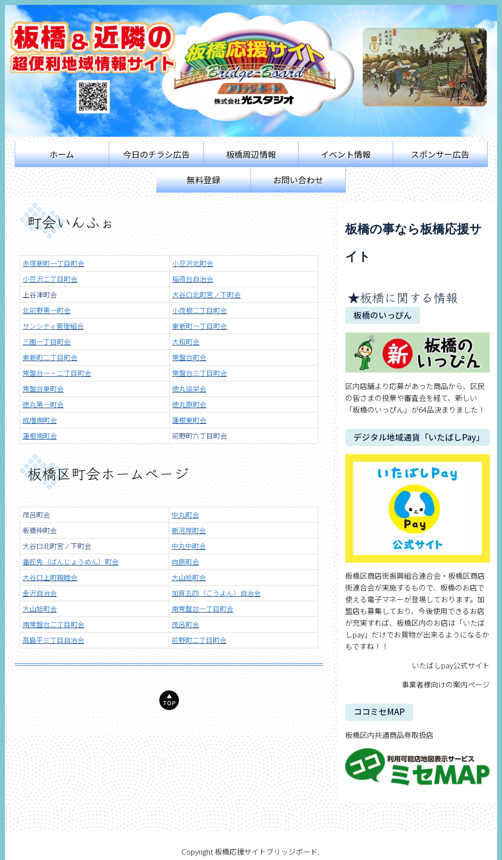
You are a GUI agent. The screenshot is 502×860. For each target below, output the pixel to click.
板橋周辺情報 (251, 154)
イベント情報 (346, 154)
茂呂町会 (36, 514)
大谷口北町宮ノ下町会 (57, 546)
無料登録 (203, 179)
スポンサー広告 (440, 154)
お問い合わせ (298, 179)
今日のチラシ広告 (156, 154)
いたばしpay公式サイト (451, 665)
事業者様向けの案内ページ (446, 684)
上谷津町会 (40, 294)
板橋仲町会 (40, 530)
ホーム (62, 154)
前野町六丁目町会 (199, 436)
